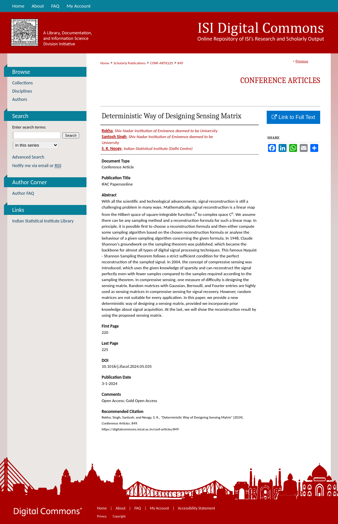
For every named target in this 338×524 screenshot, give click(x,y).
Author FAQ (23, 193)
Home (104, 63)
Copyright (119, 516)
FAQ (138, 508)
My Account (160, 508)
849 (180, 63)
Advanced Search (28, 157)
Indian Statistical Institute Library (43, 221)
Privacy (102, 516)
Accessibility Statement (196, 508)
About (121, 508)
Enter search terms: (29, 127)
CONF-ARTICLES (161, 63)
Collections (22, 83)
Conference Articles (280, 80)
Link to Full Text (293, 117)
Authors (19, 99)
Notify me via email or (36, 165)
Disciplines (22, 91)
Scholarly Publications (130, 63)
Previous (301, 61)
